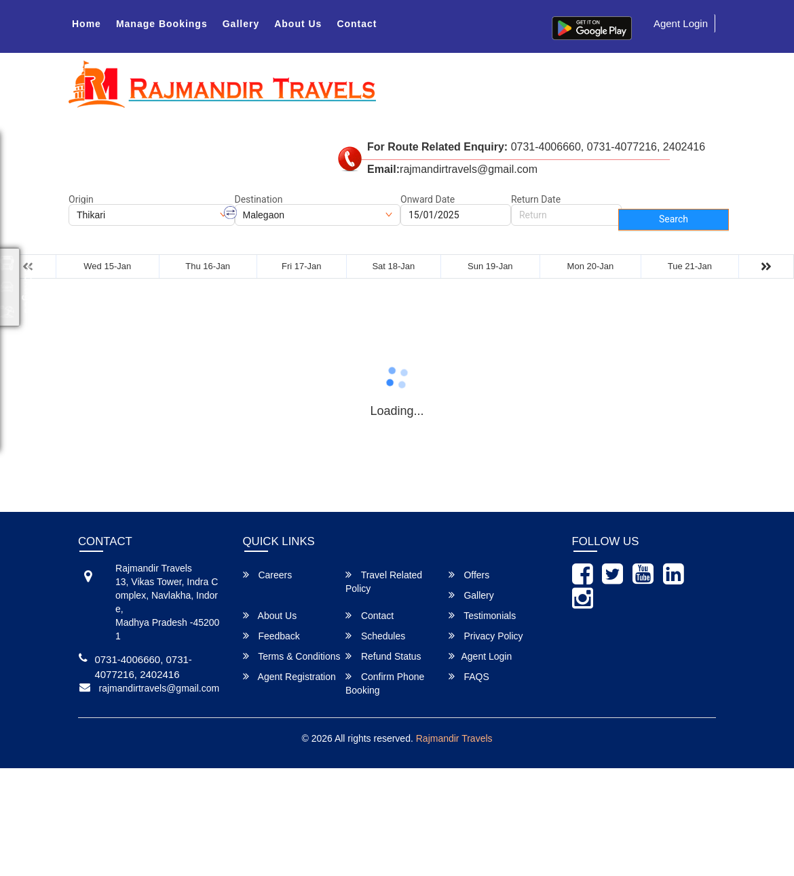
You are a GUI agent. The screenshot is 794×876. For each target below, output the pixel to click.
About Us (298, 23)
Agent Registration (289, 676)
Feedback (271, 635)
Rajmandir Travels (454, 738)
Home (86, 23)
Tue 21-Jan (690, 266)
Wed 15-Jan (107, 266)
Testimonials (482, 615)
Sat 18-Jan (393, 266)
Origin (81, 199)
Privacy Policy (486, 635)
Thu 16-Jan (207, 266)
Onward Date (427, 199)
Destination (259, 199)
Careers (267, 574)
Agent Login (681, 23)
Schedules (375, 635)
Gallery (241, 23)
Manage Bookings (162, 23)
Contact (357, 23)
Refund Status (383, 656)
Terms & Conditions (292, 656)
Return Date (536, 199)
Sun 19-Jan (490, 266)
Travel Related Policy (383, 581)
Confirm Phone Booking (384, 683)
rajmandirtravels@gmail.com (159, 688)
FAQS (469, 676)
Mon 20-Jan (590, 266)
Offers (469, 574)
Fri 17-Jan (302, 266)
